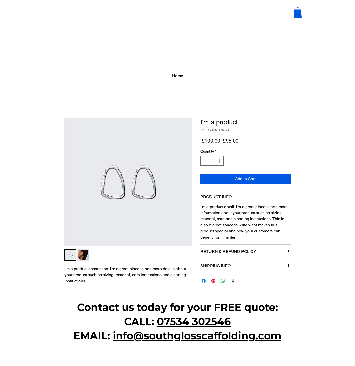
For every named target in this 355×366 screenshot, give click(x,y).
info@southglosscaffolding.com (197, 335)
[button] (297, 12)
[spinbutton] (212, 160)
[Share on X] (233, 281)
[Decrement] (204, 160)
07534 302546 (194, 321)
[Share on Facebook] (204, 281)
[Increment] (220, 160)
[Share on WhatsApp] (223, 281)
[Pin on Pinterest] (213, 281)
